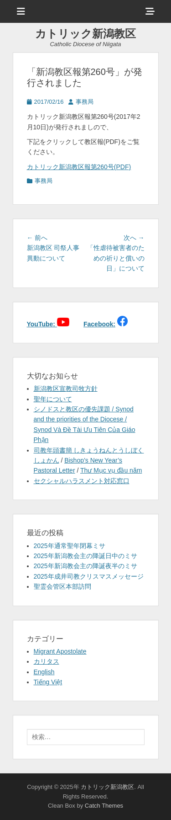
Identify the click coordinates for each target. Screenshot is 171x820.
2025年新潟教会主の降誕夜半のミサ (85, 566)
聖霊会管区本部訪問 (62, 586)
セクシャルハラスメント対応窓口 (82, 481)
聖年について (53, 399)
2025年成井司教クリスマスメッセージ (89, 576)
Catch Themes (104, 805)
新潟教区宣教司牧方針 (66, 388)
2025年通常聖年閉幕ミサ (69, 545)
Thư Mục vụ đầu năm (111, 470)
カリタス (46, 661)
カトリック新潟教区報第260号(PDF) (79, 166)
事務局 (84, 101)
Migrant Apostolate (60, 651)
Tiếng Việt (48, 682)
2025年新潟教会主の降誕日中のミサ (85, 555)
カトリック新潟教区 (85, 33)
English (44, 672)
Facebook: (99, 324)
